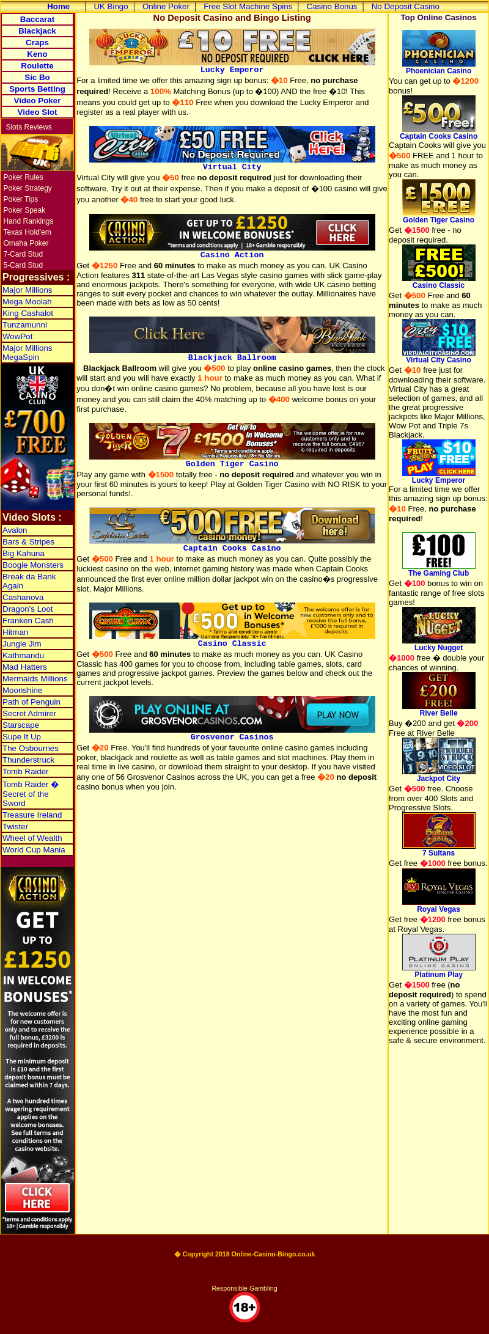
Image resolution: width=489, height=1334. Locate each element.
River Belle (439, 709)
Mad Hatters (24, 667)
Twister (15, 826)
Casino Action (232, 252)
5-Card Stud (23, 265)
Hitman (15, 632)
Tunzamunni (24, 324)
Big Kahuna (23, 553)
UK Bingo (111, 6)
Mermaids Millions (35, 678)
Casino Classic (232, 640)
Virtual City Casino (439, 356)
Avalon (15, 530)
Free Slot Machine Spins (248, 6)
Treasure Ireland (32, 814)
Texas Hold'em (27, 232)
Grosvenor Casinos (232, 734)
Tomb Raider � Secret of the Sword (30, 794)
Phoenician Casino (439, 67)
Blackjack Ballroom (232, 354)
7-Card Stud (23, 254)
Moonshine (22, 690)
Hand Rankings (28, 221)
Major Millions (27, 290)
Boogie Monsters (33, 565)
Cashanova (22, 597)
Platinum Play (439, 971)
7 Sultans (439, 849)
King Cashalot (27, 313)
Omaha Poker (25, 243)
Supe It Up (21, 736)
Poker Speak (24, 210)
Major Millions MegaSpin (27, 352)
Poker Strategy (27, 188)
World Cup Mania (33, 849)
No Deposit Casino (405, 6)
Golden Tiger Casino (232, 461)
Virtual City (232, 164)
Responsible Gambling (244, 1288)
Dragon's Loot (27, 609)
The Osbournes (30, 748)
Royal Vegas (439, 906)
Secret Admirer (29, 713)
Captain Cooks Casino (232, 545)
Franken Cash (28, 620)
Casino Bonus (332, 6)
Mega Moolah (27, 301)
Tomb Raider (25, 771)
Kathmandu (23, 655)
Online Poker (165, 6)
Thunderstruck (28, 759)
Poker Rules (23, 177)
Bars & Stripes (28, 541)
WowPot (17, 336)
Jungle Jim (22, 643)
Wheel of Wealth (32, 838)
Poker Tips (20, 199)
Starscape (20, 725)
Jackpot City (439, 775)
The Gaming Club (439, 569)
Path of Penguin (31, 701)
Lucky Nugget (439, 644)
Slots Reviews (28, 127)
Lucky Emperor (232, 67)
